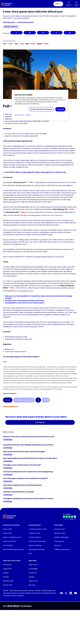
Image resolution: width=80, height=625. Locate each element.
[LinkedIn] (56, 32)
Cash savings (8, 545)
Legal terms (7, 569)
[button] (70, 516)
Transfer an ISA (60, 172)
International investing (37, 541)
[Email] (70, 32)
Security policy (8, 581)
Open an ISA (7, 533)
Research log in (60, 533)
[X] (66, 593)
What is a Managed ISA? (25, 172)
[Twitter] (43, 32)
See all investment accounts (13, 549)
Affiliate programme (62, 549)
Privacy (5, 573)
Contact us (33, 573)
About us (57, 545)
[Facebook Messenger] (30, 32)
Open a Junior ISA (9, 541)
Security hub (7, 585)
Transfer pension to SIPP (38, 529)
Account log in (59, 529)
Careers (32, 577)
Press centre (59, 541)
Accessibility (33, 569)
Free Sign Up (40, 422)
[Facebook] (16, 32)
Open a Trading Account (12, 537)
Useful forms (33, 581)
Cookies (6, 577)
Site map (32, 585)
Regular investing (35, 545)
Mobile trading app (61, 537)
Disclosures (7, 565)
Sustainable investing (36, 549)
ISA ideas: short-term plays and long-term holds (24, 300)
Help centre (33, 565)
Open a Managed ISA (44, 172)
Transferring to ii (35, 537)
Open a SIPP (7, 529)
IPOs (30, 553)
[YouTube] (75, 593)
